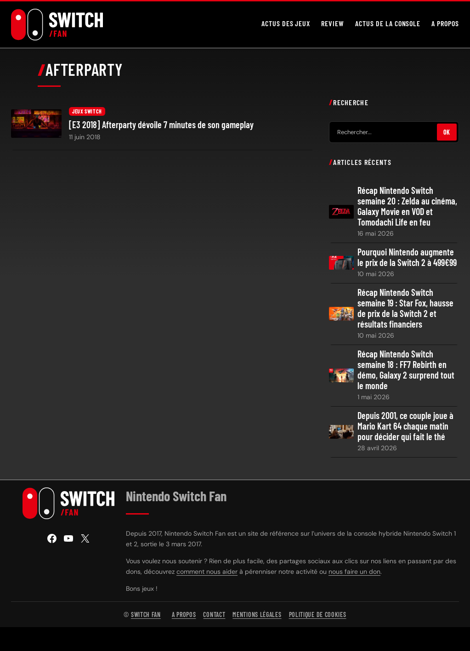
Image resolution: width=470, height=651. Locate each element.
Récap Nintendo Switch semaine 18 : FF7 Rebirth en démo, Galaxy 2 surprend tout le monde (405, 370)
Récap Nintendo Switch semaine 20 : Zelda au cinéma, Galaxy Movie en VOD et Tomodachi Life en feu (407, 206)
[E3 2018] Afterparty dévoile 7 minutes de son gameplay (161, 124)
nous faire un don (354, 571)
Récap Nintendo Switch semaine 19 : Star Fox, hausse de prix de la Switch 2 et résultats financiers (405, 308)
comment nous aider (207, 571)
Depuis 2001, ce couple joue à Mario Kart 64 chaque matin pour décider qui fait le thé (405, 426)
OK (446, 132)
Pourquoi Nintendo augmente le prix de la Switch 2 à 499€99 (407, 257)
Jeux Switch (87, 111)
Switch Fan (146, 614)
